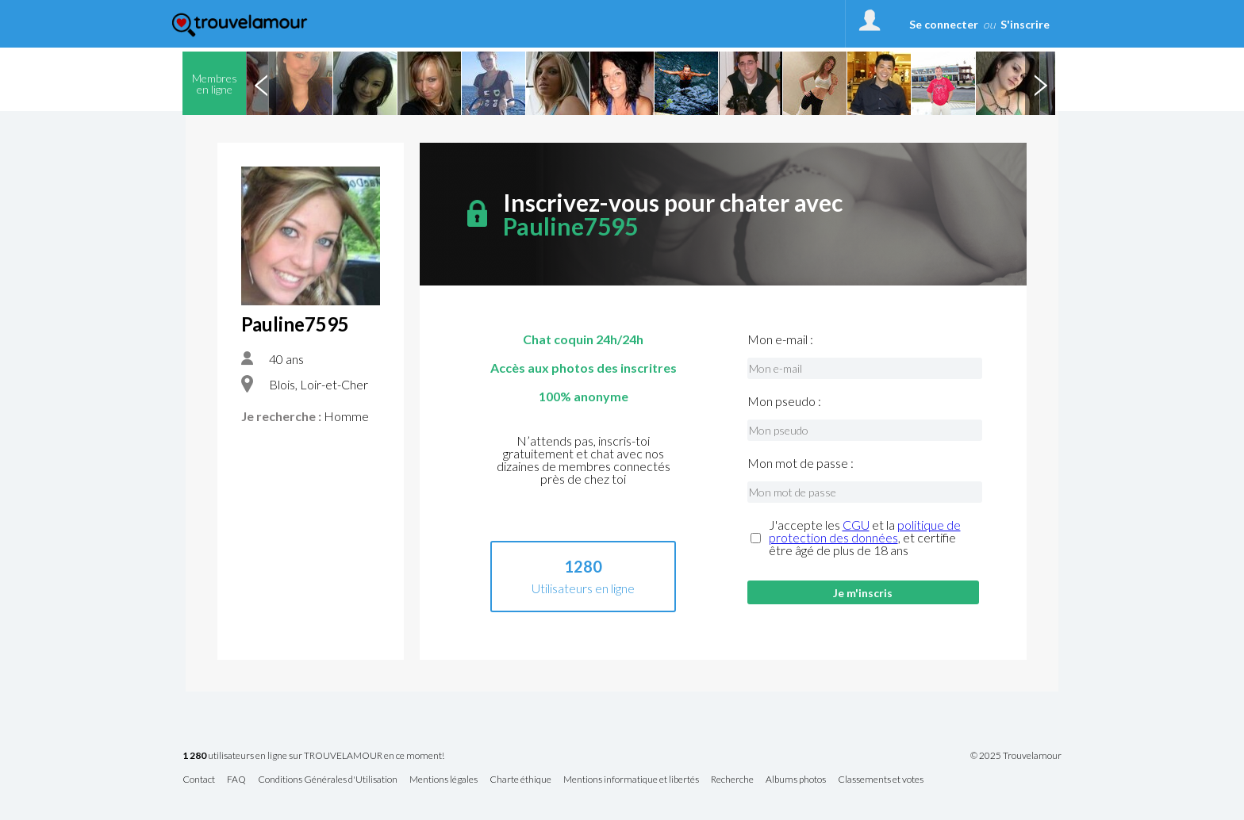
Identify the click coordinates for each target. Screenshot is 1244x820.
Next (1040, 83)
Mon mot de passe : (800, 463)
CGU (856, 524)
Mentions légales (443, 780)
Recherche (732, 780)
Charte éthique (520, 780)
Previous (261, 83)
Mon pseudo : (784, 401)
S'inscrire (1025, 24)
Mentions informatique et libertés (631, 780)
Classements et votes (880, 780)
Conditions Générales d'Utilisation (327, 780)
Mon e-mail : (780, 339)
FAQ (236, 780)
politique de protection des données (865, 531)
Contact (198, 780)
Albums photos (796, 780)
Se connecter (943, 24)
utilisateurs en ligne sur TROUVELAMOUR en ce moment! (313, 756)
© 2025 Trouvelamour (1016, 756)
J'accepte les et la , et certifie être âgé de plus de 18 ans (865, 538)
